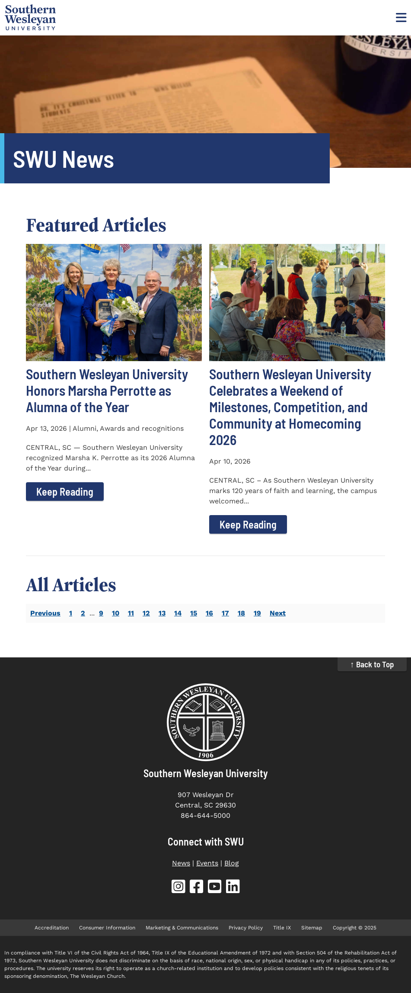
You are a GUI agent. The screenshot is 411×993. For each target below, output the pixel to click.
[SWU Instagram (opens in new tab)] (178, 888)
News (181, 863)
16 (209, 613)
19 (257, 613)
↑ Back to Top (372, 664)
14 (178, 613)
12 (146, 613)
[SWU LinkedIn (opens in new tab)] (233, 888)
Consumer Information (107, 928)
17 (225, 613)
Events (207, 863)
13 (162, 613)
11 (131, 613)
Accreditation (52, 928)
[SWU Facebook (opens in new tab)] (197, 888)
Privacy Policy (246, 928)
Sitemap (311, 928)
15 (193, 613)
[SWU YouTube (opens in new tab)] (215, 888)
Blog (231, 863)
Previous (45, 613)
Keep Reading (64, 491)
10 (115, 613)
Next (278, 613)
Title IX (282, 928)
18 (241, 613)
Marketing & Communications (182, 928)
